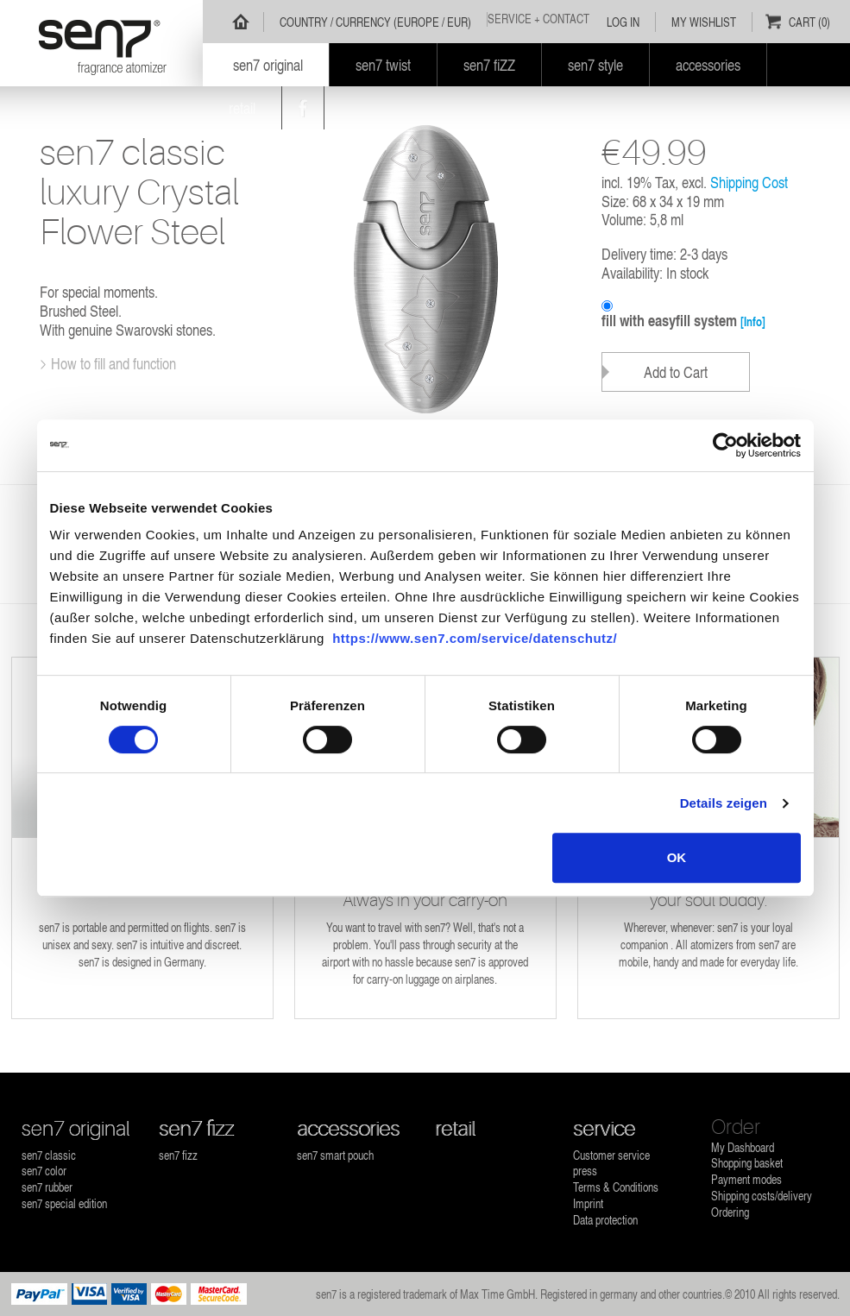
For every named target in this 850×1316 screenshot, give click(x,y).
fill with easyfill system (683, 321)
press (585, 1170)
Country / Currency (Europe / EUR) (375, 22)
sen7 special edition (64, 1203)
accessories (348, 1129)
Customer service (611, 1155)
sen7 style (595, 64)
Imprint (588, 1203)
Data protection (605, 1220)
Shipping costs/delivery (761, 1195)
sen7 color (44, 1170)
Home (240, 21)
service (604, 1129)
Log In (623, 22)
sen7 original (76, 1129)
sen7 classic (49, 1155)
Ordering (730, 1212)
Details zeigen (723, 803)
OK (677, 857)
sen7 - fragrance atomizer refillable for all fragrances (101, 43)
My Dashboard (742, 1147)
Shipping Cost (749, 181)
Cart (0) (809, 22)
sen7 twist (383, 64)
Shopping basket (747, 1163)
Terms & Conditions (615, 1187)
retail (455, 1129)
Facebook (303, 107)
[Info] (752, 322)
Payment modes (746, 1179)
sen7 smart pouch (335, 1155)
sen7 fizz (196, 1129)
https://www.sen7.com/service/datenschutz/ (474, 638)
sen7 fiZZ (489, 64)
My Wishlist (703, 22)
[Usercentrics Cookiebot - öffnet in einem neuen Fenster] (725, 445)
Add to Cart (676, 371)
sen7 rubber (47, 1187)
